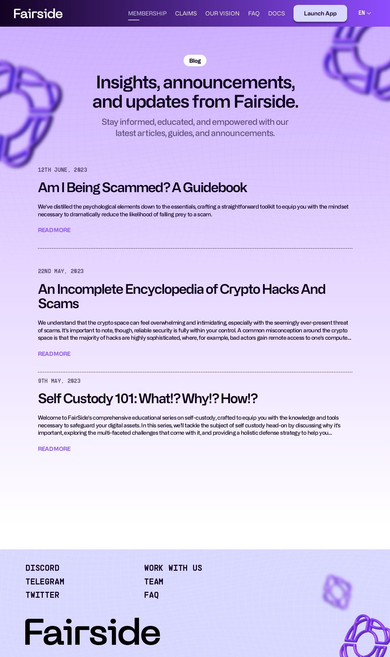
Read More (54, 230)
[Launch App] (320, 13)
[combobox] (366, 13)
